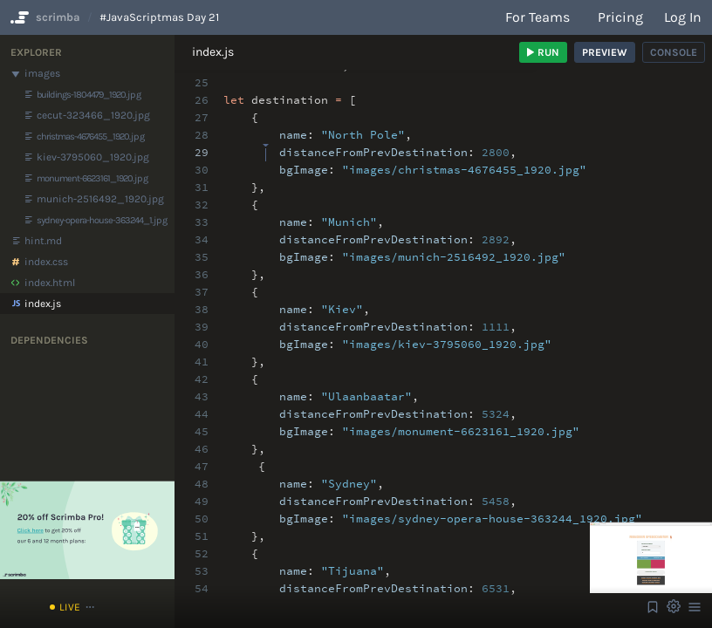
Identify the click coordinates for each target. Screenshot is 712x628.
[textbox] (265, 144)
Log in (683, 17)
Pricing (620, 17)
